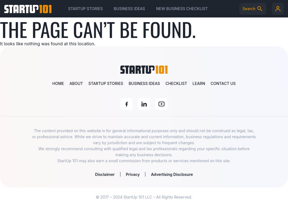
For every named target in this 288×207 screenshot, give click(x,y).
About (76, 83)
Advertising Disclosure (172, 174)
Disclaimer (104, 174)
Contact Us (223, 83)
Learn (198, 83)
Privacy (133, 174)
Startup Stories (85, 8)
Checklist (176, 83)
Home (58, 83)
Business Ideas (129, 8)
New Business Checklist (182, 8)
